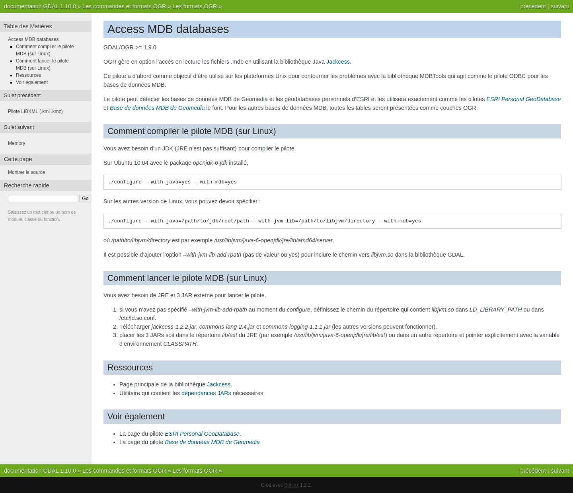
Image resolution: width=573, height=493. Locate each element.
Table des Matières (28, 26)
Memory (16, 143)
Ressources (28, 75)
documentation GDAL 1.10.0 (40, 6)
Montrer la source (26, 172)
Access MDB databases (33, 39)
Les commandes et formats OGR (124, 6)
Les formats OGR (194, 6)
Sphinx (291, 485)
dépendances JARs (206, 393)
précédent (533, 6)
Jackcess (338, 61)
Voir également (32, 82)
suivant (560, 6)
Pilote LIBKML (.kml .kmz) (35, 111)
